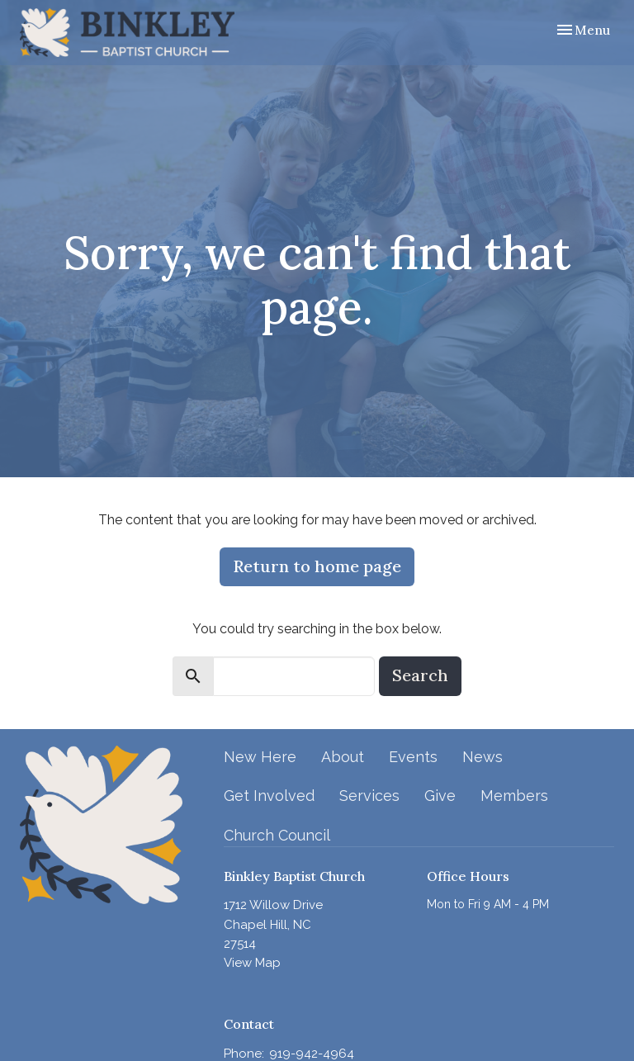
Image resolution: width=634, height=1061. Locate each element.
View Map (252, 962)
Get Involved (269, 795)
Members (514, 795)
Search (420, 675)
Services (369, 795)
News (482, 756)
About (342, 756)
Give (440, 795)
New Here (260, 756)
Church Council (277, 835)
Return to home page (317, 566)
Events (413, 756)
